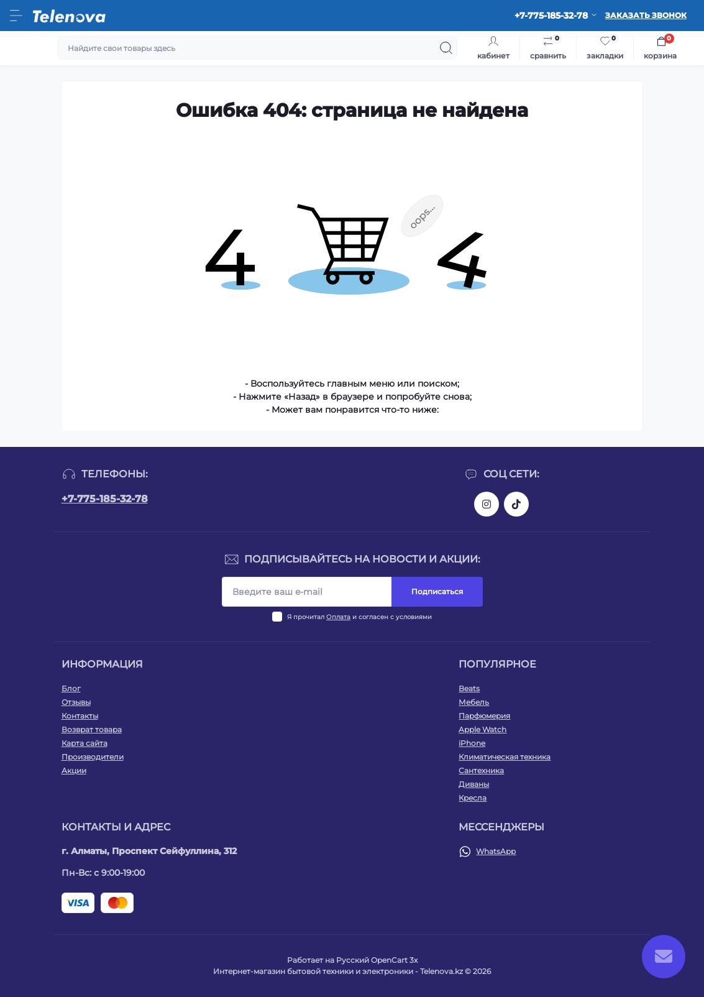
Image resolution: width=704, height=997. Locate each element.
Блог (71, 688)
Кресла (473, 797)
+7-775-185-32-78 (105, 499)
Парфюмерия (484, 715)
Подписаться (437, 591)
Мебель (474, 702)
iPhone (472, 743)
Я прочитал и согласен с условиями (359, 617)
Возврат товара (92, 729)
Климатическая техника (505, 756)
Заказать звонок (646, 15)
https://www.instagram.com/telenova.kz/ (486, 504)
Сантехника (481, 770)
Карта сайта (84, 743)
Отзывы (76, 702)
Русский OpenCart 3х (377, 960)
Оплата (338, 617)
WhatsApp (496, 851)
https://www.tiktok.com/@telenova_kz (516, 504)
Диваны (474, 784)
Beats (469, 688)
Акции (74, 770)
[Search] (446, 48)
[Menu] (16, 15)
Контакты (80, 715)
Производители (93, 756)
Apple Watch (482, 729)
